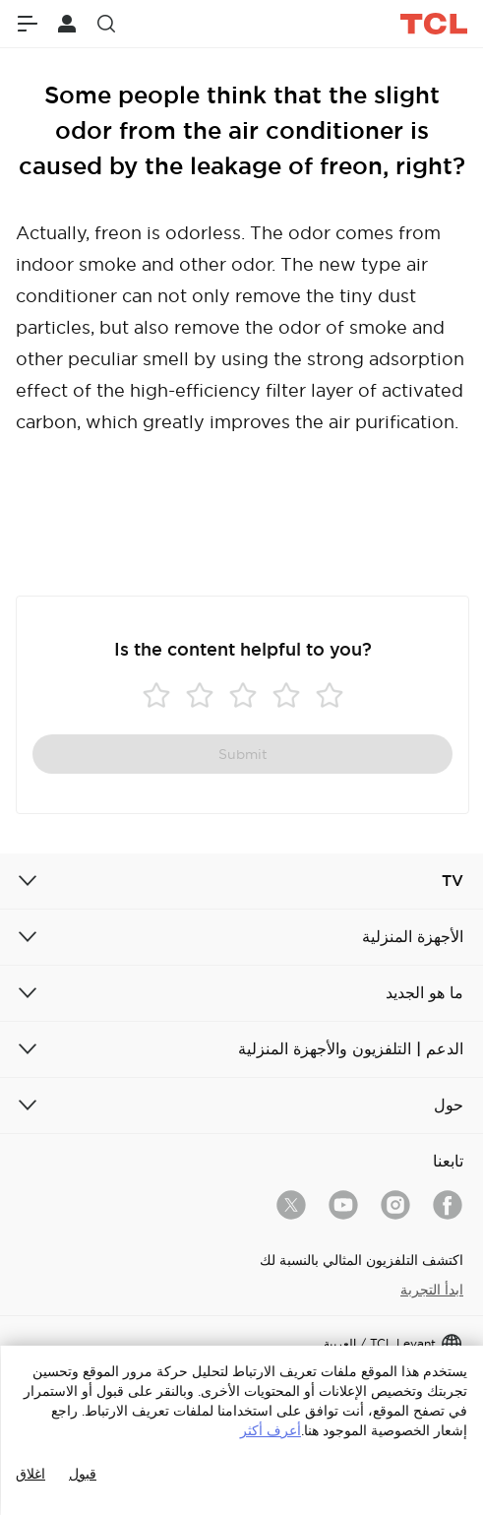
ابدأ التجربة (431, 1289)
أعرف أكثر (270, 1430)
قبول (82, 1474)
